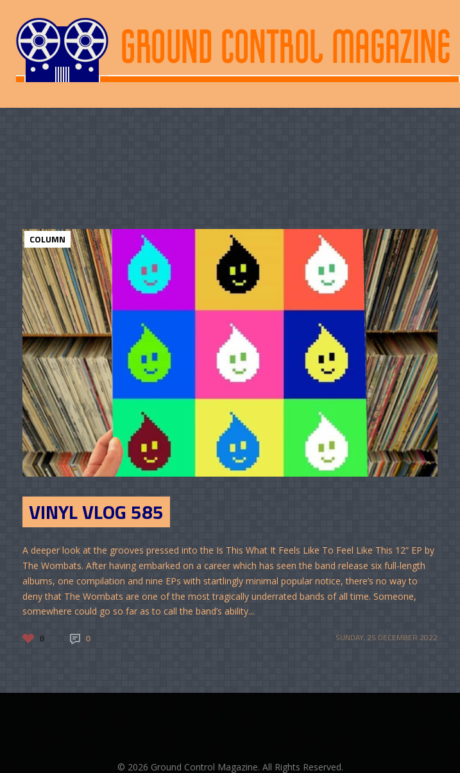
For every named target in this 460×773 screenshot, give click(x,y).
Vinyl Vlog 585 (96, 512)
